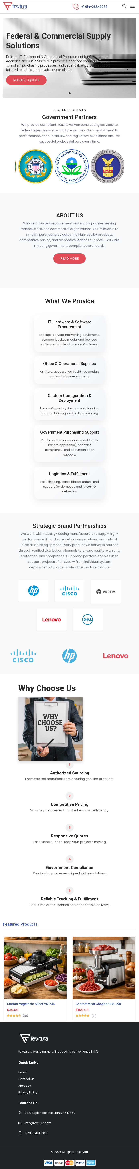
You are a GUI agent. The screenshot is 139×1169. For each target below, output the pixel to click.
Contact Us (26, 1079)
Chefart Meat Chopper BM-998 (98, 1004)
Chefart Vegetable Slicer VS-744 (31, 1004)
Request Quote (26, 80)
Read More (69, 258)
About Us (24, 1086)
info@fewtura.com (38, 1123)
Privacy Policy (27, 1092)
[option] (33, 166)
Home (22, 1072)
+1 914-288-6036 (36, 1133)
